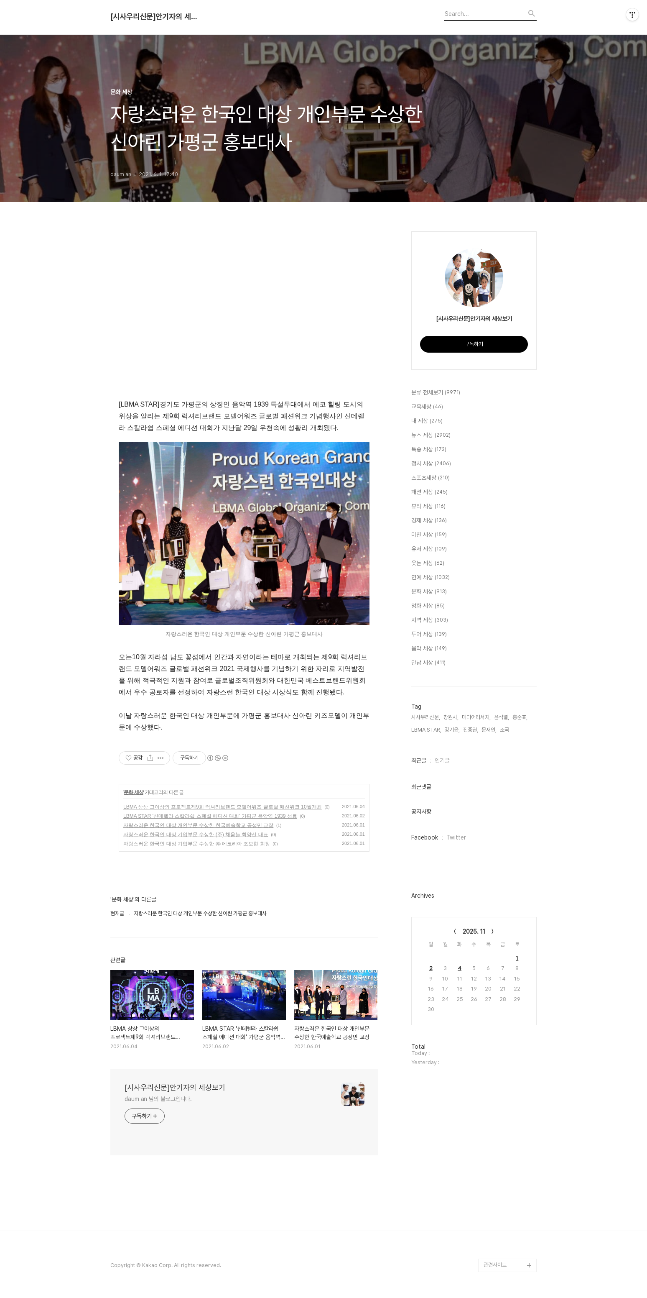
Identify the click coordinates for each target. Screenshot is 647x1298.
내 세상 (427, 421)
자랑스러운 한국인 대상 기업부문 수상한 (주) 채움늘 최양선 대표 (195, 834)
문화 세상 (133, 792)
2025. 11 (474, 931)
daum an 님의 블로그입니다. (158, 1099)
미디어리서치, (476, 717)
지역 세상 (429, 620)
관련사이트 (495, 1265)
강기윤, (452, 730)
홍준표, (519, 717)
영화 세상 (428, 606)
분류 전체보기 (435, 393)
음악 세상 (429, 649)
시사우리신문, (425, 717)
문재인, (489, 730)
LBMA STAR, (426, 730)
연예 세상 (430, 577)
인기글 (442, 760)
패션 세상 (429, 492)
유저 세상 (429, 549)
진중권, (470, 730)
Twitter (456, 837)
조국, (505, 730)
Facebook (424, 837)
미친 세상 (429, 535)
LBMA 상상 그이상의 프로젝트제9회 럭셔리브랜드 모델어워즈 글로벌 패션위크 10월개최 (222, 807)
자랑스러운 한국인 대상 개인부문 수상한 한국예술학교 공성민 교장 (198, 825)
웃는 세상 (427, 563)
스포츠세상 (430, 478)
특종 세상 (428, 449)
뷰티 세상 (428, 506)
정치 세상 (431, 464)
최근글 (418, 760)
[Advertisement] (244, 319)
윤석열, (501, 717)
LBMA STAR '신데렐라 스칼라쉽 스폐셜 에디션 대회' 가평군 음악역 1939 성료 (210, 816)
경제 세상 (429, 521)
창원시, (451, 717)
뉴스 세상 (431, 435)
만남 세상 (428, 663)
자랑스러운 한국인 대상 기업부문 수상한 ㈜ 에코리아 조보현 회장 (196, 844)
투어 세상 (429, 634)
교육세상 (427, 407)
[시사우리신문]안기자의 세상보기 (156, 17)
